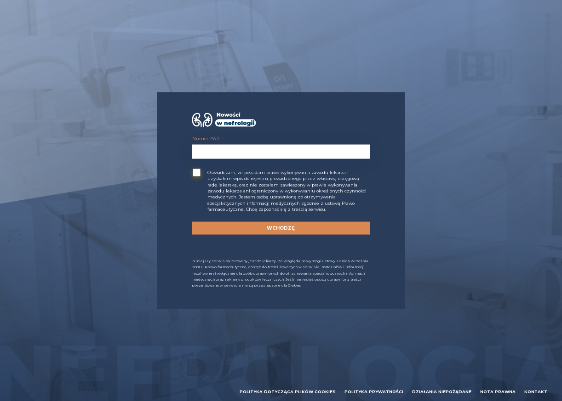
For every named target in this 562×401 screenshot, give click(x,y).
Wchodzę (281, 228)
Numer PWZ (206, 138)
